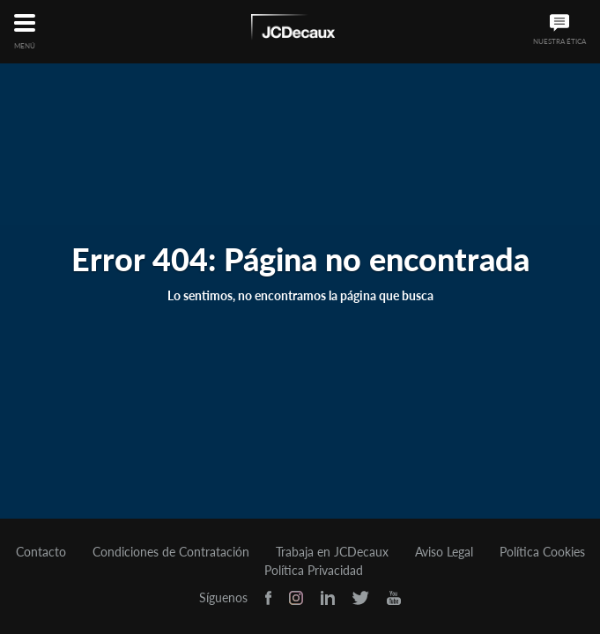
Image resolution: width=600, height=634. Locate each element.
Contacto (41, 552)
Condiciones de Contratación (171, 552)
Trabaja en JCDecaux (332, 552)
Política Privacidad (313, 571)
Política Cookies (542, 552)
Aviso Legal (444, 552)
